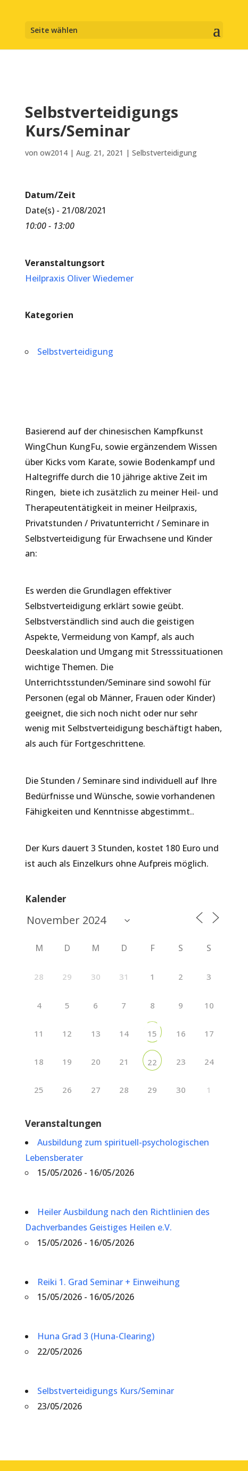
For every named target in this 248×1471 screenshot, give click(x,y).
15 (152, 1033)
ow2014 (54, 153)
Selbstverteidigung (164, 153)
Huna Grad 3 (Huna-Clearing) (95, 1336)
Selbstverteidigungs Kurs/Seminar (105, 1391)
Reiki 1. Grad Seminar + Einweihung (108, 1282)
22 (152, 1062)
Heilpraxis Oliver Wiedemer (79, 278)
